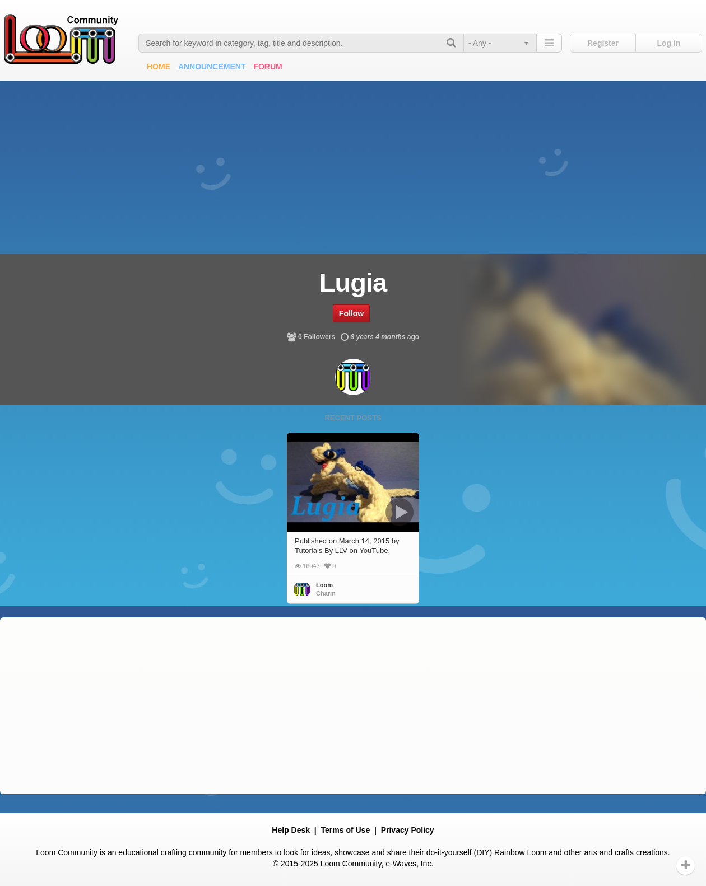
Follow (351, 313)
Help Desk (291, 830)
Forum (267, 66)
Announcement (212, 66)
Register (603, 43)
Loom (324, 585)
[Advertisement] (353, 164)
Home (158, 66)
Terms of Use (345, 830)
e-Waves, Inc (408, 863)
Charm (326, 593)
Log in (669, 43)
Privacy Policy (407, 830)
